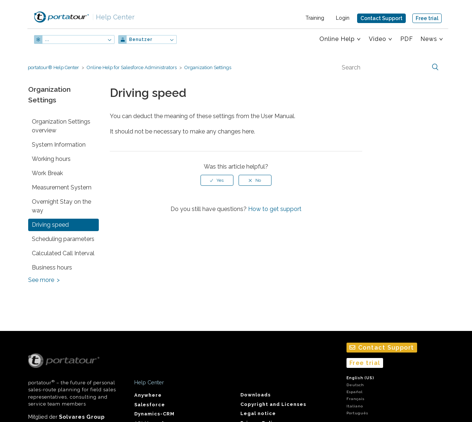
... (47, 39)
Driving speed (50, 224)
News (428, 38)
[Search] (389, 67)
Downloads (255, 394)
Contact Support (381, 18)
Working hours (51, 158)
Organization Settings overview (61, 126)
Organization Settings (207, 67)
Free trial (427, 18)
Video (377, 38)
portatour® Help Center (53, 67)
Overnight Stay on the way (61, 206)
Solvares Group (82, 417)
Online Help (337, 38)
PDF (406, 38)
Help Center (113, 17)
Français (355, 399)
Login (342, 18)
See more (41, 279)
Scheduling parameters (63, 239)
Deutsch (355, 385)
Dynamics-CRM (154, 414)
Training (315, 18)
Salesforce (149, 404)
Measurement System (61, 187)
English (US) (360, 378)
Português (357, 413)
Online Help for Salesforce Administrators (132, 67)
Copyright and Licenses (273, 404)
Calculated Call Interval (63, 253)
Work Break (47, 173)
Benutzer (140, 39)
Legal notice (258, 413)
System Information (59, 144)
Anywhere (148, 395)
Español (354, 392)
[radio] (217, 180)
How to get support (274, 209)
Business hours (52, 267)
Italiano (354, 406)
